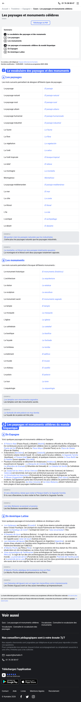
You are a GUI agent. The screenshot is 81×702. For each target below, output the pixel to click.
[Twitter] (27, 696)
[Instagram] (33, 696)
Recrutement (54, 691)
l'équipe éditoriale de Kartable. (28, 62)
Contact (5, 691)
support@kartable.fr (14, 655)
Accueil (5, 9)
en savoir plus (72, 595)
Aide (14, 691)
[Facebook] (21, 696)
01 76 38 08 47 (68, 3)
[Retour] (4, 3)
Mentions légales (37, 691)
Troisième (15, 9)
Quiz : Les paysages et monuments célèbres (20, 623)
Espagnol (26, 9)
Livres (23, 691)
